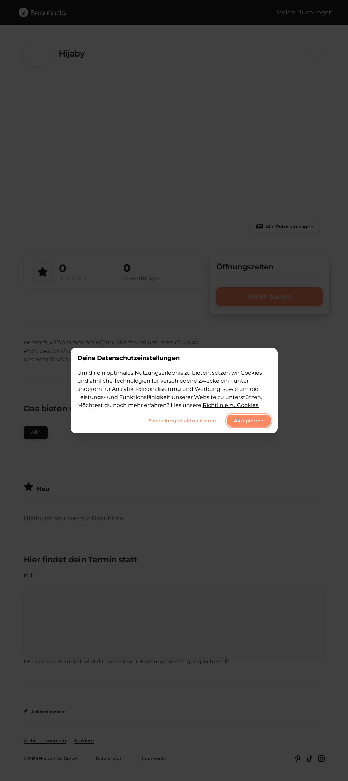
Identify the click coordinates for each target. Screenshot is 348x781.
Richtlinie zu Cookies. (231, 405)
